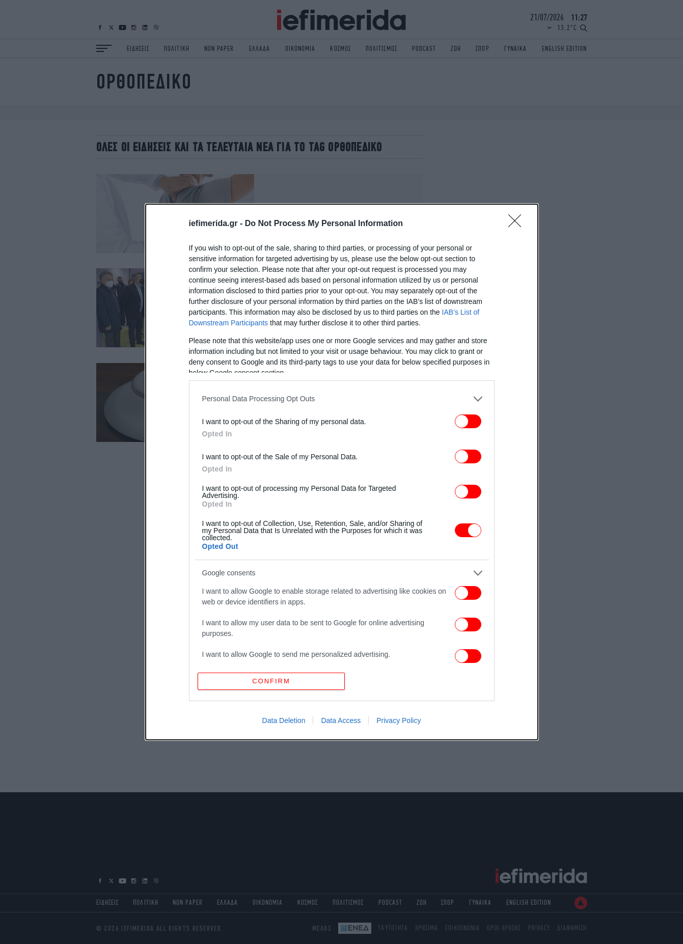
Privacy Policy (398, 720)
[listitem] (341, 399)
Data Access (341, 720)
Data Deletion (284, 720)
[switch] (468, 421)
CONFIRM (271, 681)
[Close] (518, 224)
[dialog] (342, 472)
